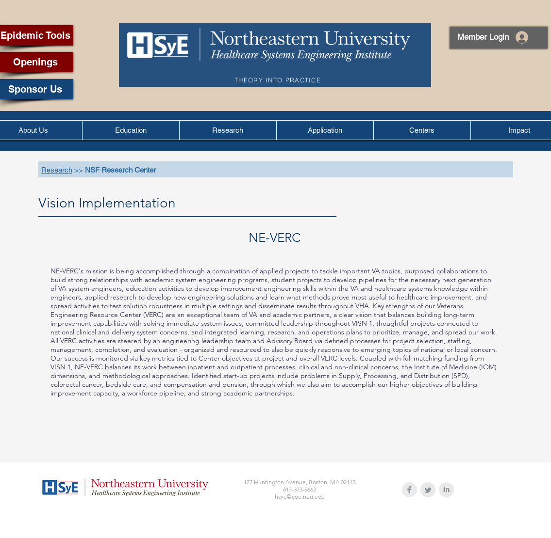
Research (56, 170)
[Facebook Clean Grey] (409, 489)
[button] (130, 130)
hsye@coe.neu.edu (300, 496)
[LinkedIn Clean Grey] (446, 489)
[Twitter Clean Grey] (427, 489)
